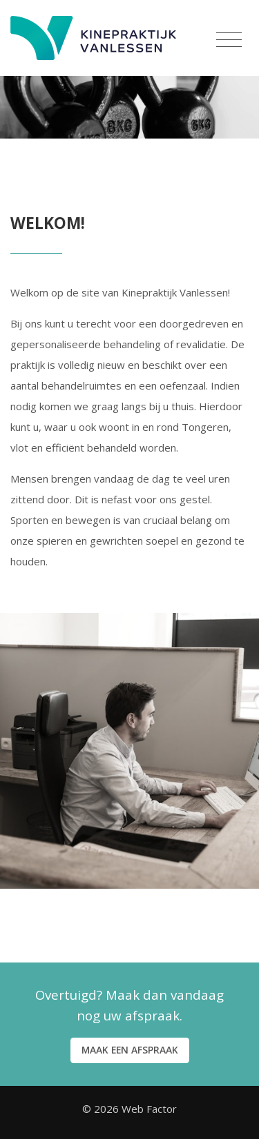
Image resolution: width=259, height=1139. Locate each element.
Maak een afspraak (129, 1049)
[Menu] (229, 40)
